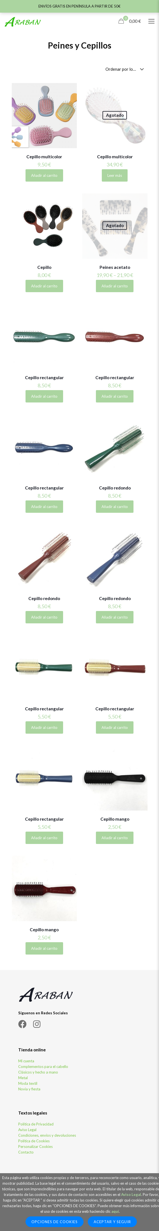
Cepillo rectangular (44, 377)
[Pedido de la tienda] (125, 69)
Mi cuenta (26, 1061)
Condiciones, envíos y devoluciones (47, 1135)
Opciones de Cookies (54, 1221)
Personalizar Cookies (35, 1146)
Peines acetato (115, 267)
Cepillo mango (114, 819)
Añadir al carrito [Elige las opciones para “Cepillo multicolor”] (44, 175)
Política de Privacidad (36, 1124)
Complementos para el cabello (43, 1066)
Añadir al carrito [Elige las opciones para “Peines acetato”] (115, 286)
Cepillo (44, 267)
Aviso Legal (27, 1129)
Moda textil (27, 1083)
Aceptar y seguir (112, 1221)
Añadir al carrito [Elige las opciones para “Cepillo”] (44, 286)
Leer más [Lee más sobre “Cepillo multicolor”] (114, 175)
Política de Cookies (34, 1141)
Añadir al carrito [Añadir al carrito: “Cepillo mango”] (115, 838)
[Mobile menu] (151, 21)
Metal (23, 1078)
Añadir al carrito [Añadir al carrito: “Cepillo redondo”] (115, 506)
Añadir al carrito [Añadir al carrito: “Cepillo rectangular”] (44, 396)
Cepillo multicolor (44, 156)
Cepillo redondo (115, 487)
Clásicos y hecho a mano (38, 1072)
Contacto (26, 1152)
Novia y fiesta (29, 1089)
